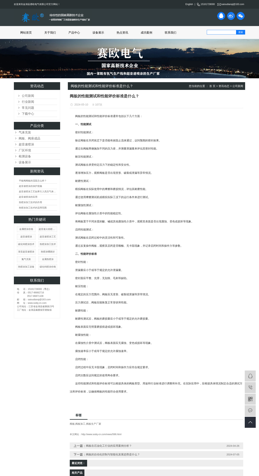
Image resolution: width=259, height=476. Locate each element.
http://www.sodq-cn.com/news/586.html (101, 434)
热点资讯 (122, 32)
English (189, 4)
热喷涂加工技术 (48, 244)
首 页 (212, 86)
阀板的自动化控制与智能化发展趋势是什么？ (113, 454)
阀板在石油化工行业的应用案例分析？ (109, 445)
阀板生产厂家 (93, 423)
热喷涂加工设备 (26, 266)
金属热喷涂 (48, 259)
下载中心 (28, 113)
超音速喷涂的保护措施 (30, 186)
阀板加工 (80, 423)
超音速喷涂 (26, 144)
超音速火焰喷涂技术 (48, 229)
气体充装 (25, 132)
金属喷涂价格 (26, 229)
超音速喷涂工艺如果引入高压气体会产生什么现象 (38, 191)
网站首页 (26, 32)
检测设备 (25, 156)
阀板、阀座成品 (29, 138)
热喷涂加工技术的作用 (30, 202)
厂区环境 (25, 150)
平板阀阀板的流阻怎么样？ (33, 180)
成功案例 (146, 32)
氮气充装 (26, 259)
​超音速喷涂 (26, 236)
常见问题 (28, 107)
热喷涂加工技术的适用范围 (33, 207)
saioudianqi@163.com (230, 4)
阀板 (72, 423)
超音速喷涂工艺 (48, 236)
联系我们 (170, 32)
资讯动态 (224, 86)
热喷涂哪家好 (48, 251)
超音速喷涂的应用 (28, 197)
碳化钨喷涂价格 (48, 266)
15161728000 (206, 4)
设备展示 (98, 32)
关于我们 (50, 32)
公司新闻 (28, 95)
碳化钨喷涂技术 (26, 244)
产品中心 (74, 32)
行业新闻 (28, 101)
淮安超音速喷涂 (26, 251)
